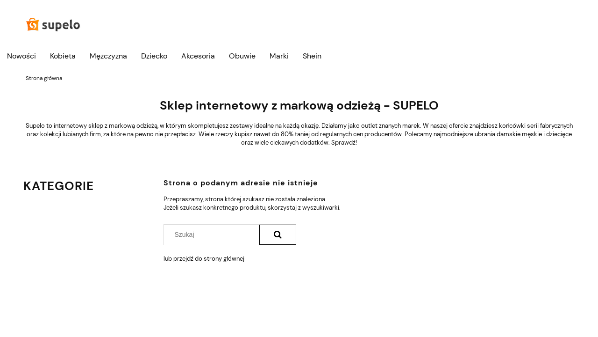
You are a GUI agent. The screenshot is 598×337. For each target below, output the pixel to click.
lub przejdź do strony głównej (204, 259)
